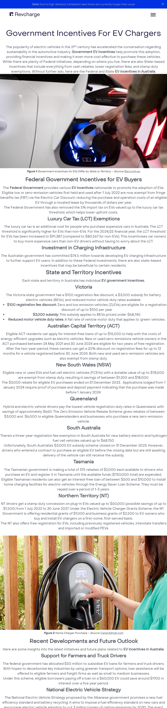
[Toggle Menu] (153, 14)
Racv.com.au (132, 171)
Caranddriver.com (112, 633)
